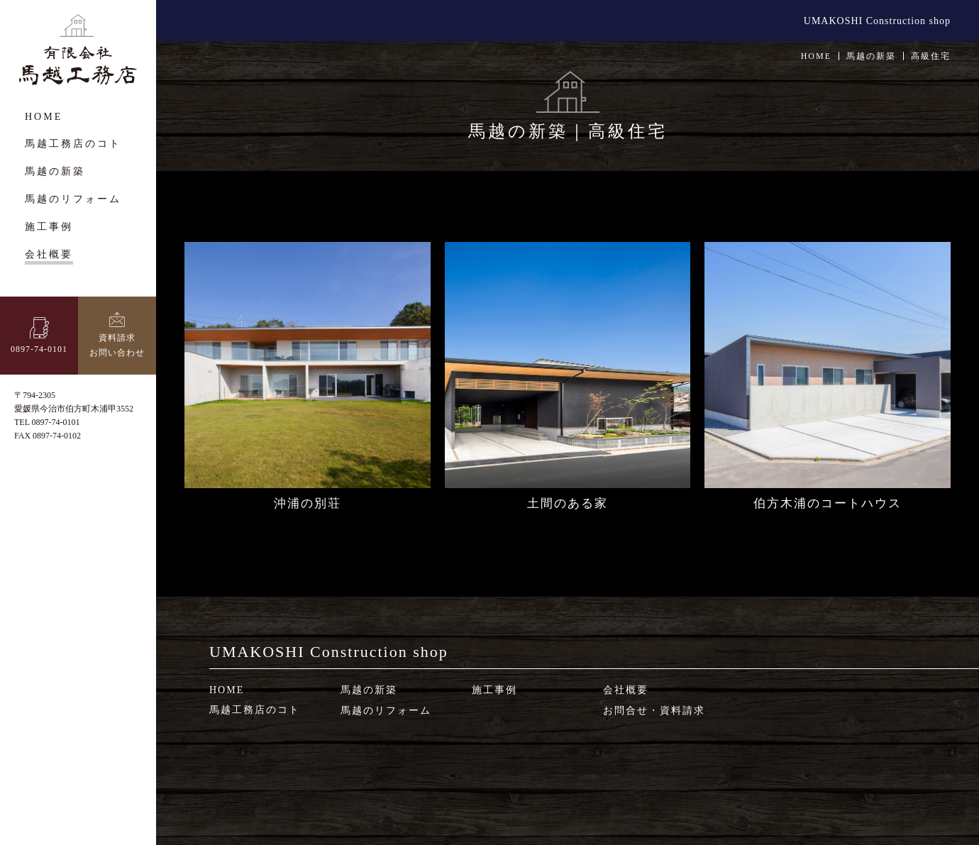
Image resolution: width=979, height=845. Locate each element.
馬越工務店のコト (254, 710)
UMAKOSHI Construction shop (877, 21)
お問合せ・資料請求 (654, 710)
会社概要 (625, 690)
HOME (816, 56)
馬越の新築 (369, 690)
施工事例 (494, 690)
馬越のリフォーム (386, 710)
